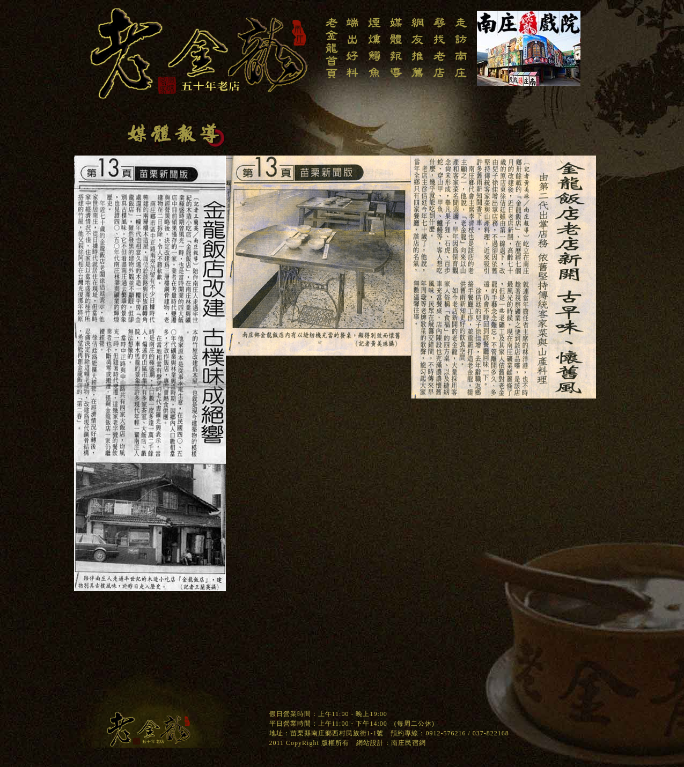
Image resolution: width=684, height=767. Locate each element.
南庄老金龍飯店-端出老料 (352, 53)
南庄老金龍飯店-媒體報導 (396, 53)
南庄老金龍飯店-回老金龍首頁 (331, 53)
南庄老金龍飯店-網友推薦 (417, 53)
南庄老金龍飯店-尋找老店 (439, 53)
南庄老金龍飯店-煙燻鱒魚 (374, 53)
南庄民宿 (405, 743)
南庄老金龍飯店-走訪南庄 (461, 53)
